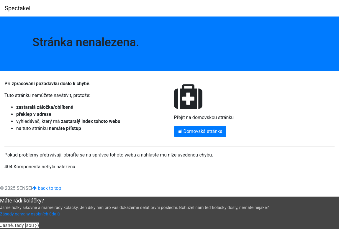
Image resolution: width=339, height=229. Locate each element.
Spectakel (17, 8)
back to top (46, 188)
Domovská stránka (200, 131)
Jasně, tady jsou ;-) (19, 225)
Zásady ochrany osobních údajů (30, 214)
